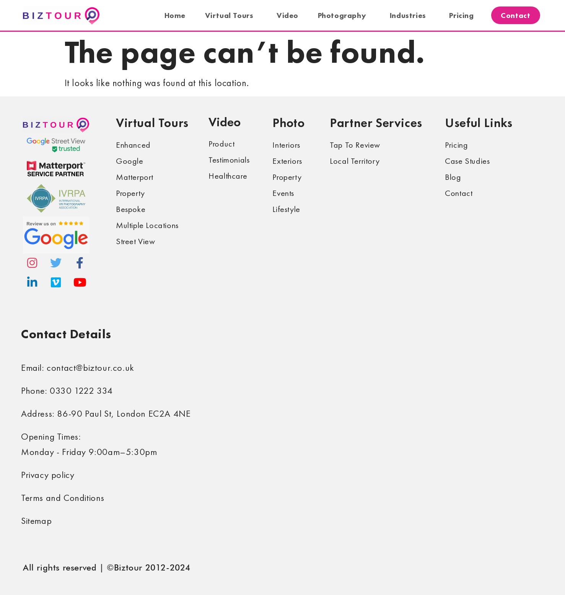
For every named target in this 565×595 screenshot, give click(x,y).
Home (175, 15)
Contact (515, 15)
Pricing (461, 15)
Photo (288, 123)
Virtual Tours (231, 15)
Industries (409, 15)
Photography (344, 15)
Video (287, 15)
